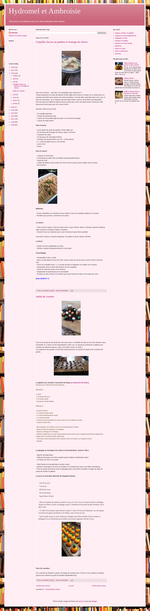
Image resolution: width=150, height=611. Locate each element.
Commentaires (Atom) (52, 589)
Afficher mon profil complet (18, 36)
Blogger (94, 601)
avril (14, 94)
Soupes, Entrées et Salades (124, 33)
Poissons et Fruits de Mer (123, 43)
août (14, 79)
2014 (13, 110)
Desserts (118, 53)
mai (14, 82)
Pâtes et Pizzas (120, 48)
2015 (13, 107)
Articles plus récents (43, 586)
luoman (80, 601)
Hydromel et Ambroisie (45, 11)
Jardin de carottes (45, 296)
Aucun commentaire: (62, 290)
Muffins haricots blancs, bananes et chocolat (132, 92)
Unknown (14, 33)
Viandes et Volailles (121, 41)
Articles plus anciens (99, 586)
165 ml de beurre (45, 493)
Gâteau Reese (129, 78)
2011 (13, 119)
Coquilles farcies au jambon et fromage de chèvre (62, 42)
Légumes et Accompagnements (125, 36)
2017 (13, 70)
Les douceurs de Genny (79, 383)
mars (15, 97)
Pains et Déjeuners (121, 51)
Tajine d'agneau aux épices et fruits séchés (131, 64)
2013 (13, 113)
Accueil (71, 586)
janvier (15, 103)
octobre (15, 76)
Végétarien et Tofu (121, 38)
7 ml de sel (43, 486)
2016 (13, 73)
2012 (13, 116)
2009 (13, 125)
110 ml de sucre (45, 483)
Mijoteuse (118, 46)
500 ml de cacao (45, 489)
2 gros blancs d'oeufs (46, 496)
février (15, 100)
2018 (13, 67)
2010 (13, 122)
